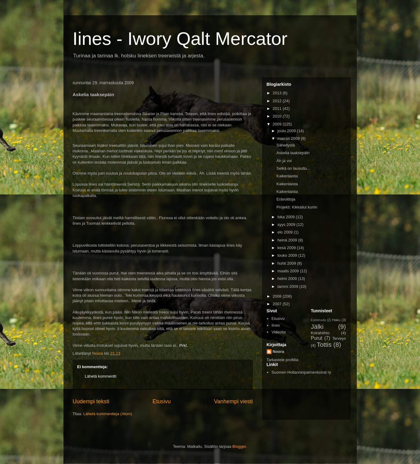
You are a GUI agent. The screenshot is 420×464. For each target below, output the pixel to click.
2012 (278, 101)
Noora (278, 351)
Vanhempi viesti (233, 401)
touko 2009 (287, 255)
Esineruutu (318, 320)
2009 (278, 124)
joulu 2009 (287, 131)
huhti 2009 (287, 263)
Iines (276, 325)
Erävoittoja (285, 199)
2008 (278, 296)
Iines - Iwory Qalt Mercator (180, 38)
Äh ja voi (284, 160)
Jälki (317, 326)
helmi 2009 (287, 278)
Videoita (279, 332)
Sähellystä (285, 145)
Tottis (324, 344)
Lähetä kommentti (100, 376)
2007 (278, 304)
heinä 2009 (287, 240)
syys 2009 (286, 224)
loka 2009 (286, 217)
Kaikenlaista (287, 176)
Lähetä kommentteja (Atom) (107, 413)
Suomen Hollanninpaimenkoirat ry (301, 372)
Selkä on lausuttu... (293, 168)
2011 (278, 108)
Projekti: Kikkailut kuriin (296, 207)
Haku (336, 320)
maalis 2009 (288, 271)
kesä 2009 (287, 247)
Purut (316, 338)
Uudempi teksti (91, 401)
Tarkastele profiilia (282, 359)
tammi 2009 (288, 286)
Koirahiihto (320, 333)
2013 (278, 93)
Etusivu (161, 401)
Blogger (239, 446)
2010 (278, 116)
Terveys (339, 338)
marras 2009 (289, 138)
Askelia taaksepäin (292, 152)
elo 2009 (285, 232)
